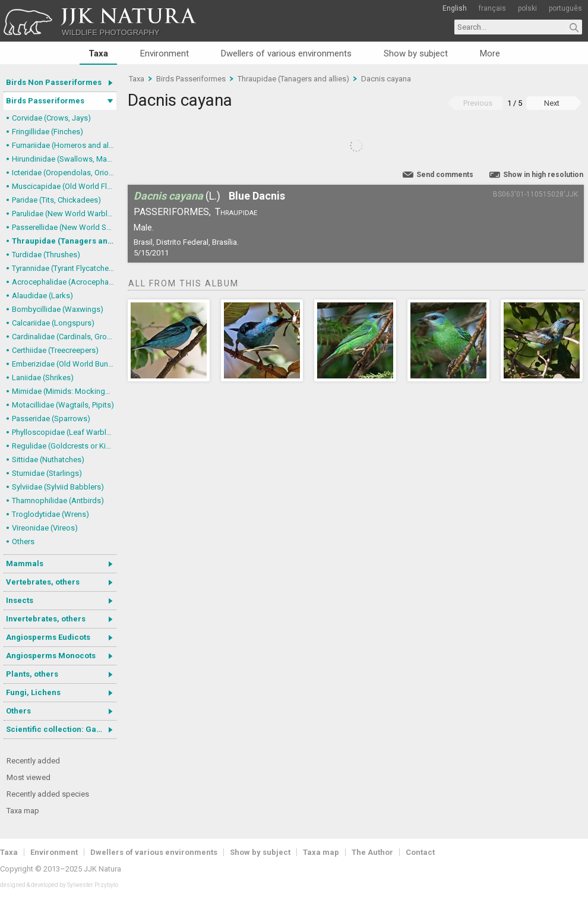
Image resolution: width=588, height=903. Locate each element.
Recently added (33, 760)
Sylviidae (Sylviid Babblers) (58, 486)
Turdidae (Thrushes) (46, 254)
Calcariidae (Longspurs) (53, 322)
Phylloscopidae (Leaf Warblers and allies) (64, 432)
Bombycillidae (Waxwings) (57, 309)
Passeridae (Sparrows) (51, 418)
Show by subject (416, 53)
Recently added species (48, 794)
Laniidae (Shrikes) (43, 377)
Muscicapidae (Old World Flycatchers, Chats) (64, 186)
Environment (164, 53)
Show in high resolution (543, 174)
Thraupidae (236, 211)
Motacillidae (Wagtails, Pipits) (63, 404)
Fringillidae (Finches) (47, 131)
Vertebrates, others (43, 581)
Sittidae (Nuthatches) (48, 459)
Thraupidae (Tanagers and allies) (64, 240)
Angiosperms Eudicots (48, 637)
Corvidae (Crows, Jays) (51, 117)
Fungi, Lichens (33, 692)
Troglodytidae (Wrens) (50, 514)
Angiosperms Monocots (51, 655)
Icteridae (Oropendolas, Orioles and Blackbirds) (64, 172)
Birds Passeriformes (45, 100)
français (492, 8)
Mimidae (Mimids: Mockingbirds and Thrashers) (64, 391)
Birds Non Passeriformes (54, 82)
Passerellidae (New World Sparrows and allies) (64, 227)
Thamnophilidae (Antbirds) (58, 500)
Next (551, 103)
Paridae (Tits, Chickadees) (56, 199)
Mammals (24, 563)
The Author (372, 852)
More (490, 53)
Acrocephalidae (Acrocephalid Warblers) (64, 281)
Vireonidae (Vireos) (45, 527)
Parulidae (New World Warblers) (64, 213)
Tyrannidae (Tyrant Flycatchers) (64, 268)
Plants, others (32, 674)
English (454, 8)
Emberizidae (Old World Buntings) (64, 363)
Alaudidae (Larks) (42, 295)
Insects (19, 600)
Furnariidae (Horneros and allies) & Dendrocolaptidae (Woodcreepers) (64, 145)
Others (23, 541)
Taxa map (23, 810)
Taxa (98, 53)
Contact (420, 852)
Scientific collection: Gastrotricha (61, 729)
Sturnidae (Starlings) (47, 473)
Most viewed (28, 777)
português (565, 8)
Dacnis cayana (386, 78)
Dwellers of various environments (286, 53)
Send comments (444, 174)
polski (527, 8)
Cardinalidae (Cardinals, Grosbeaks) (64, 336)
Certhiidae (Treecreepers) (55, 350)
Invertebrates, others (46, 618)
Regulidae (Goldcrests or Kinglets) (64, 445)
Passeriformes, (172, 211)
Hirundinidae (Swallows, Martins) (64, 158)
